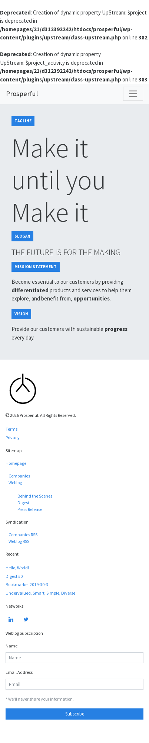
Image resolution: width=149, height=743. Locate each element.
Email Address (19, 672)
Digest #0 (14, 576)
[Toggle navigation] (133, 94)
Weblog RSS (19, 541)
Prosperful (22, 93)
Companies (19, 476)
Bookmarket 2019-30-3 (27, 584)
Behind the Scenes (34, 496)
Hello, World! (17, 567)
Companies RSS (23, 534)
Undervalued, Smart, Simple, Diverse (40, 593)
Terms (11, 429)
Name (11, 646)
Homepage (16, 463)
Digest (23, 502)
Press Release (29, 509)
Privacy (13, 437)
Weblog (15, 482)
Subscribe (74, 714)
